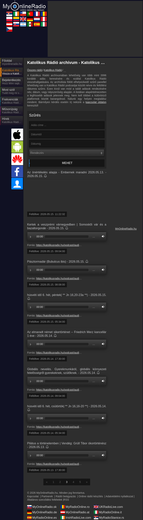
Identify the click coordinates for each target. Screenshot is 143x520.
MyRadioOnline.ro (75, 506)
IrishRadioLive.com (76, 517)
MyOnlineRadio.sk (42, 506)
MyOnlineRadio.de (42, 512)
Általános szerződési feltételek (44, 499)
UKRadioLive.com (108, 506)
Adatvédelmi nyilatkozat (119, 496)
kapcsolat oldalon (96, 102)
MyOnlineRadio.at (75, 512)
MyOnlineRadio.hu (125, 228)
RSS (66, 499)
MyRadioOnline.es (42, 517)
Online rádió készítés (91, 496)
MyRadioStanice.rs (109, 517)
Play (30, 237)
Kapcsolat (33, 496)
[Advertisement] (95, 29)
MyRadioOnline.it (108, 512)
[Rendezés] (66, 153)
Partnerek (47, 496)
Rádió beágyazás (66, 496)
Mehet (67, 163)
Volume (102, 236)
